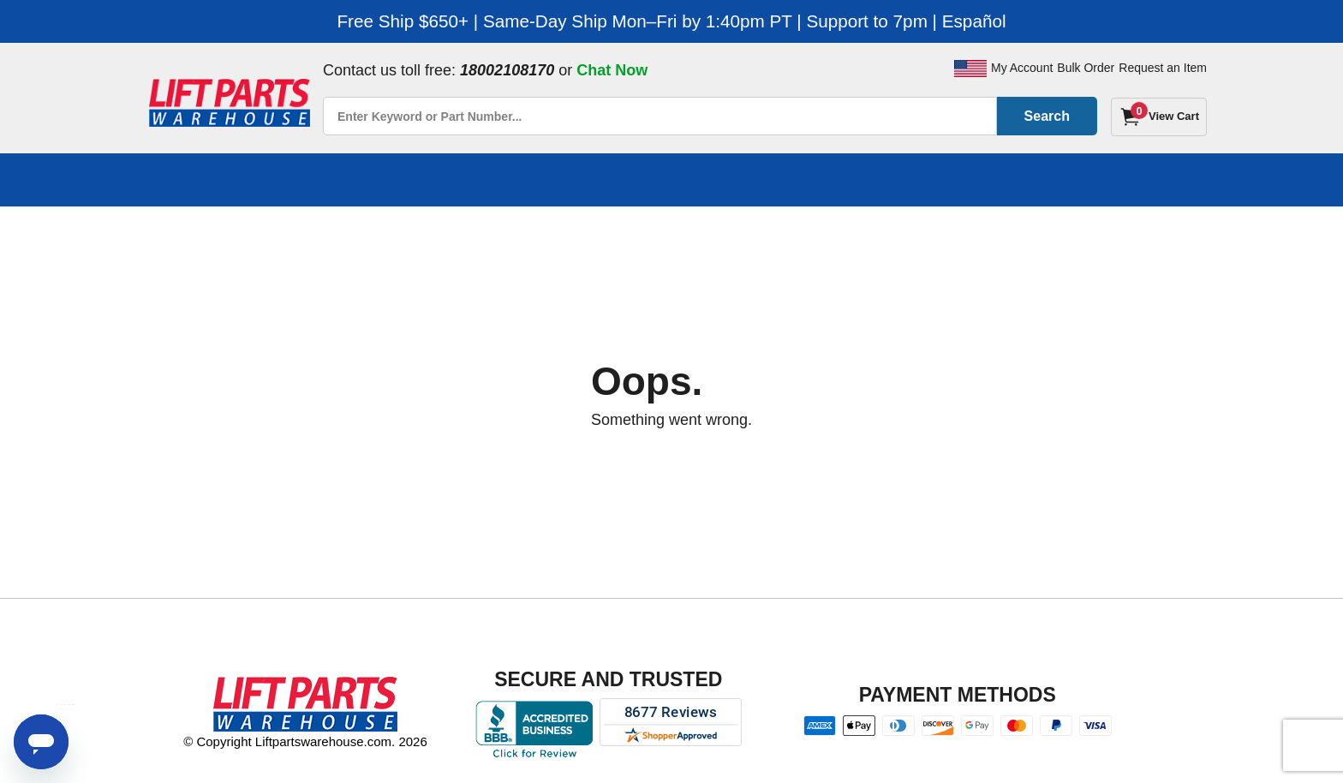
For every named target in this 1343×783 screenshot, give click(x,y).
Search (1047, 116)
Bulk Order (1085, 68)
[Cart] (1159, 117)
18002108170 (507, 70)
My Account (1022, 68)
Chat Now (612, 70)
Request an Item (1163, 68)
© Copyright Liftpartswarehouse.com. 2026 (305, 741)
